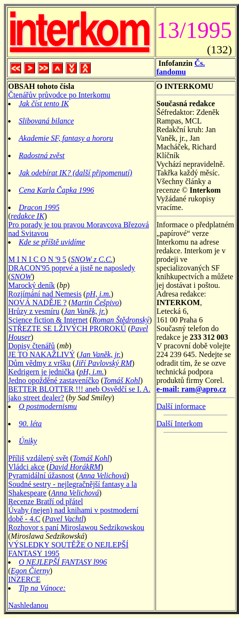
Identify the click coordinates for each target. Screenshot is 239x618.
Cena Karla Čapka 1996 (56, 190)
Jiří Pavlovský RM (103, 363)
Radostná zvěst (42, 155)
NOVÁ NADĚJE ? (37, 302)
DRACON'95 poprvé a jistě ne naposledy (71, 268)
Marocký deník (31, 285)
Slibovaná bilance (46, 121)
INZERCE (24, 579)
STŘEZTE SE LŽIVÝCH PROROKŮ (67, 328)
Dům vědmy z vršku (39, 363)
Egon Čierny (30, 571)
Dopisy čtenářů (31, 346)
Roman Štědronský (120, 320)
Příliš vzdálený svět (38, 458)
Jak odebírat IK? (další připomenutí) (75, 173)
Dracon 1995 (39, 207)
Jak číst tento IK (44, 103)
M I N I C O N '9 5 (37, 259)
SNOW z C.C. (91, 259)
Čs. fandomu (180, 67)
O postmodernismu (48, 406)
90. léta (30, 424)
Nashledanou (28, 605)
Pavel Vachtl (64, 519)
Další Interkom (179, 424)
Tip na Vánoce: (42, 588)
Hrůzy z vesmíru (34, 311)
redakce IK (27, 216)
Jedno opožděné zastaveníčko (53, 380)
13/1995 (194, 30)
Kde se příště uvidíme (52, 242)
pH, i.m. (98, 294)
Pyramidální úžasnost (41, 475)
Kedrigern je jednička (41, 372)
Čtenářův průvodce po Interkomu (59, 95)
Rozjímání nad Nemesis (45, 294)
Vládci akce (26, 467)
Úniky (28, 441)
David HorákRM (74, 467)
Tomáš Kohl (122, 380)
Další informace (181, 406)
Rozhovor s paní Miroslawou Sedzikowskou (76, 527)
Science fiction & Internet (48, 320)
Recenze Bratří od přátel (45, 501)
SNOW (21, 276)
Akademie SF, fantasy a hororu (66, 138)
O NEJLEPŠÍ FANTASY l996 (63, 562)
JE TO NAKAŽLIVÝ (41, 354)
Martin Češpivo (95, 302)
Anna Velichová (103, 475)
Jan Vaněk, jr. (84, 311)
